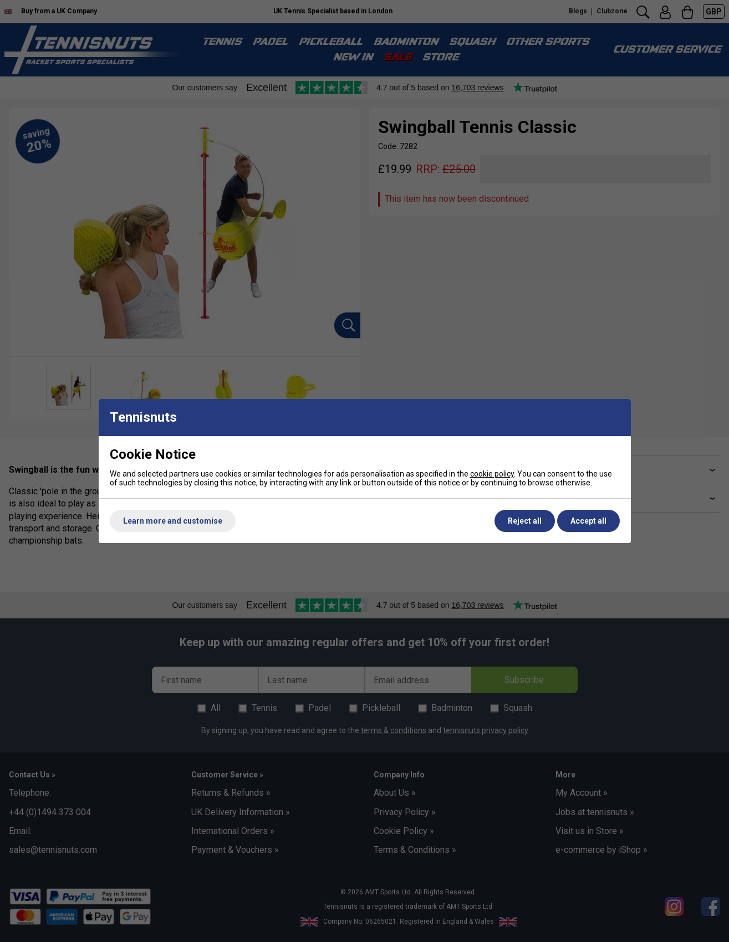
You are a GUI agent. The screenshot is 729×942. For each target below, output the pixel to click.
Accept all (588, 520)
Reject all (525, 520)
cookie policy (492, 473)
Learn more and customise (172, 520)
